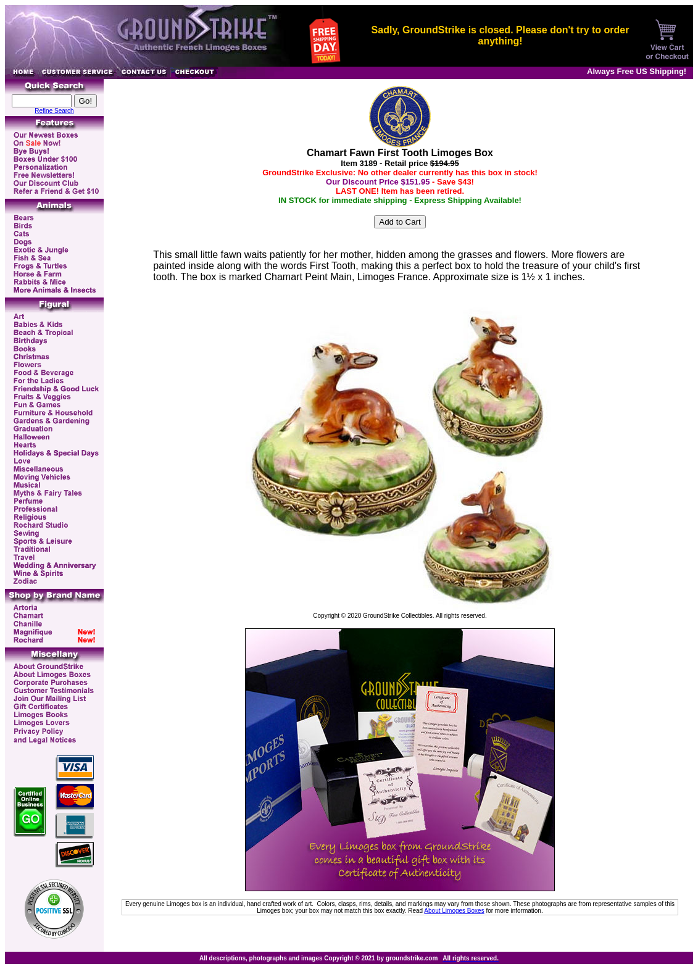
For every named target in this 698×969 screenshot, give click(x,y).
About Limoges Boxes (454, 910)
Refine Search (54, 110)
